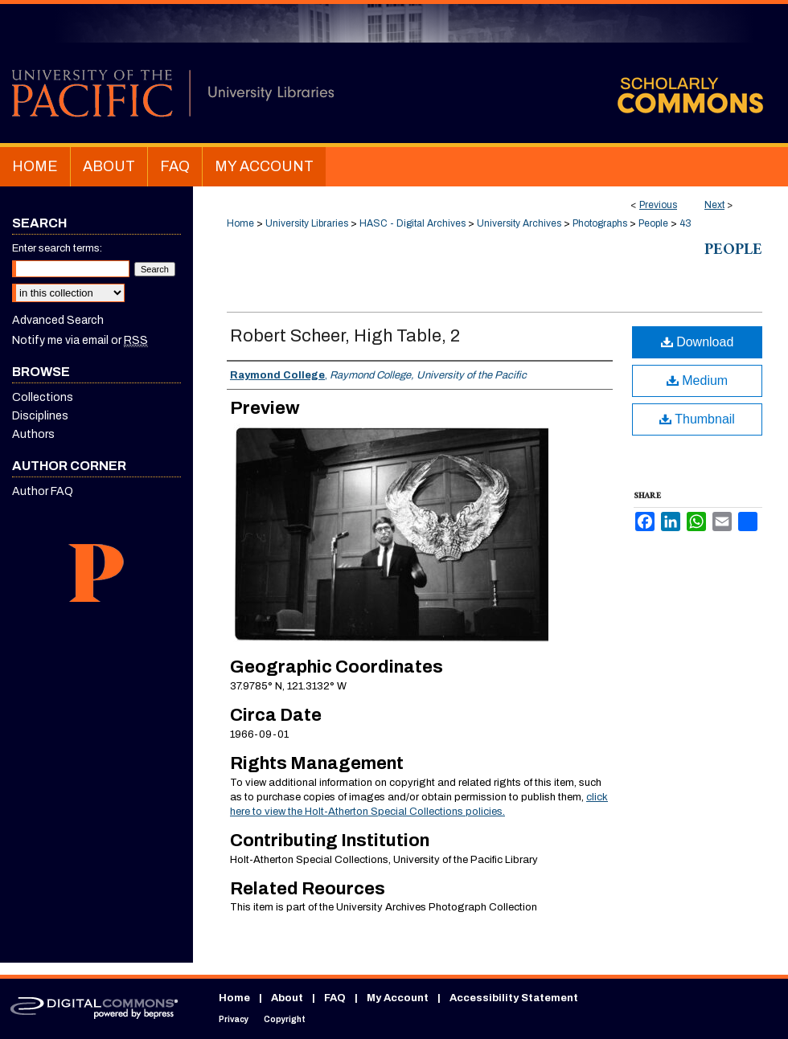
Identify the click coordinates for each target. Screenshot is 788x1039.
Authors (33, 434)
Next (714, 205)
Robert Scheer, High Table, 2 (345, 336)
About (287, 998)
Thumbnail (697, 419)
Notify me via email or (80, 340)
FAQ (335, 998)
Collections (42, 397)
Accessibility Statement (513, 998)
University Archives (519, 223)
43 (685, 223)
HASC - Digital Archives (412, 223)
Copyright (285, 1019)
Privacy (233, 1019)
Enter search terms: (57, 248)
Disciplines (40, 416)
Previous (658, 205)
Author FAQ (42, 491)
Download (697, 342)
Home (240, 223)
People (653, 223)
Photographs (600, 223)
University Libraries (306, 223)
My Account (398, 998)
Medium (697, 380)
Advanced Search (58, 320)
